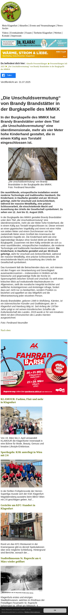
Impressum (16, 36)
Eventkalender (17, 33)
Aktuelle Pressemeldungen (36, 63)
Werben (57, 33)
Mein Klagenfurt (9, 25)
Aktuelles (23, 25)
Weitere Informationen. (32, 612)
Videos (5, 33)
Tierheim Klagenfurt (43, 33)
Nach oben (5, 330)
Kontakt (5, 36)
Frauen (28, 33)
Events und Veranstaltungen (42, 25)
